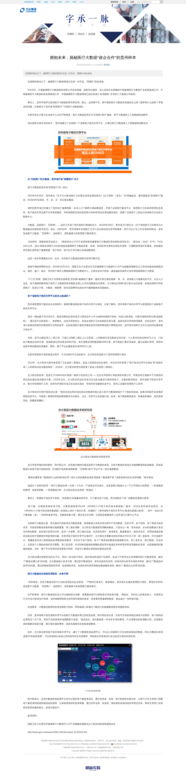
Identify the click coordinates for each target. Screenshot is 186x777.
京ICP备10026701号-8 (71, 744)
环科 (67, 2)
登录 (124, 2)
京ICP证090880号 (56, 744)
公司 (53, 2)
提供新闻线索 (104, 758)
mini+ (82, 2)
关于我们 (63, 758)
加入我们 (71, 758)
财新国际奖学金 (82, 758)
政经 (60, 2)
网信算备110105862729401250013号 (95, 744)
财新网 (107, 65)
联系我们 (114, 758)
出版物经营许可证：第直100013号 (110, 747)
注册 (132, 2)
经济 (39, 2)
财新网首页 (29, 2)
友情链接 (122, 758)
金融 (46, 2)
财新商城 (114, 2)
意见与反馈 (94, 758)
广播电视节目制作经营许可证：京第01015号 (79, 747)
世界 (74, 2)
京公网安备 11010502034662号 (124, 744)
